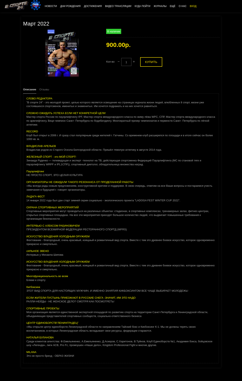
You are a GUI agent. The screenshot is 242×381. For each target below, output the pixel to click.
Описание (29, 89)
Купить (151, 62)
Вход (193, 6)
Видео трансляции (118, 6)
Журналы (160, 6)
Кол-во (110, 61)
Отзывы (44, 89)
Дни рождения (70, 6)
